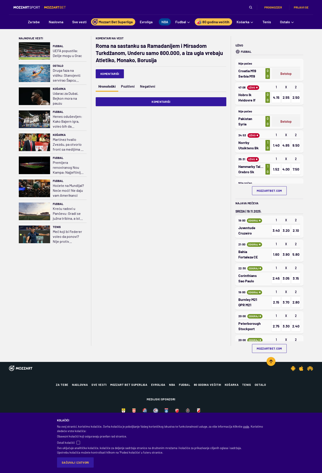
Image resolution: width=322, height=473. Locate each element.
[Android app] (293, 368)
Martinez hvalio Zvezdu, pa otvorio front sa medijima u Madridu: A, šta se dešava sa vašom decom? (68, 144)
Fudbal (58, 46)
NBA (172, 384)
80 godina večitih (207, 384)
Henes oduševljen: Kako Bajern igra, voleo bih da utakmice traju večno (67, 121)
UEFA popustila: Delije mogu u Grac (67, 53)
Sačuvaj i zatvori (75, 462)
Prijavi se (301, 7)
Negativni (147, 86)
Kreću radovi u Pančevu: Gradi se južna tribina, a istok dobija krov (68, 213)
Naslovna (80, 384)
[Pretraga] (250, 7)
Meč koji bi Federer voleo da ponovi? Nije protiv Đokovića (67, 236)
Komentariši (109, 74)
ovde (246, 426)
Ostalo (58, 66)
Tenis (57, 227)
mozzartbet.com (269, 190)
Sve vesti (99, 384)
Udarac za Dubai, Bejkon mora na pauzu (65, 98)
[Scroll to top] (271, 361)
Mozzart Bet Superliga (129, 384)
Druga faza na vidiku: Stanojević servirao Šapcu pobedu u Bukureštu (66, 75)
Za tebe (62, 384)
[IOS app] (301, 368)
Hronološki (107, 86)
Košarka (59, 89)
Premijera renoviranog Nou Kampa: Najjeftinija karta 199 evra (68, 167)
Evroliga (158, 384)
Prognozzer (273, 7)
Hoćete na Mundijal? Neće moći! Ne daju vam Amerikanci (68, 190)
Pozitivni (128, 86)
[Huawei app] (310, 368)
